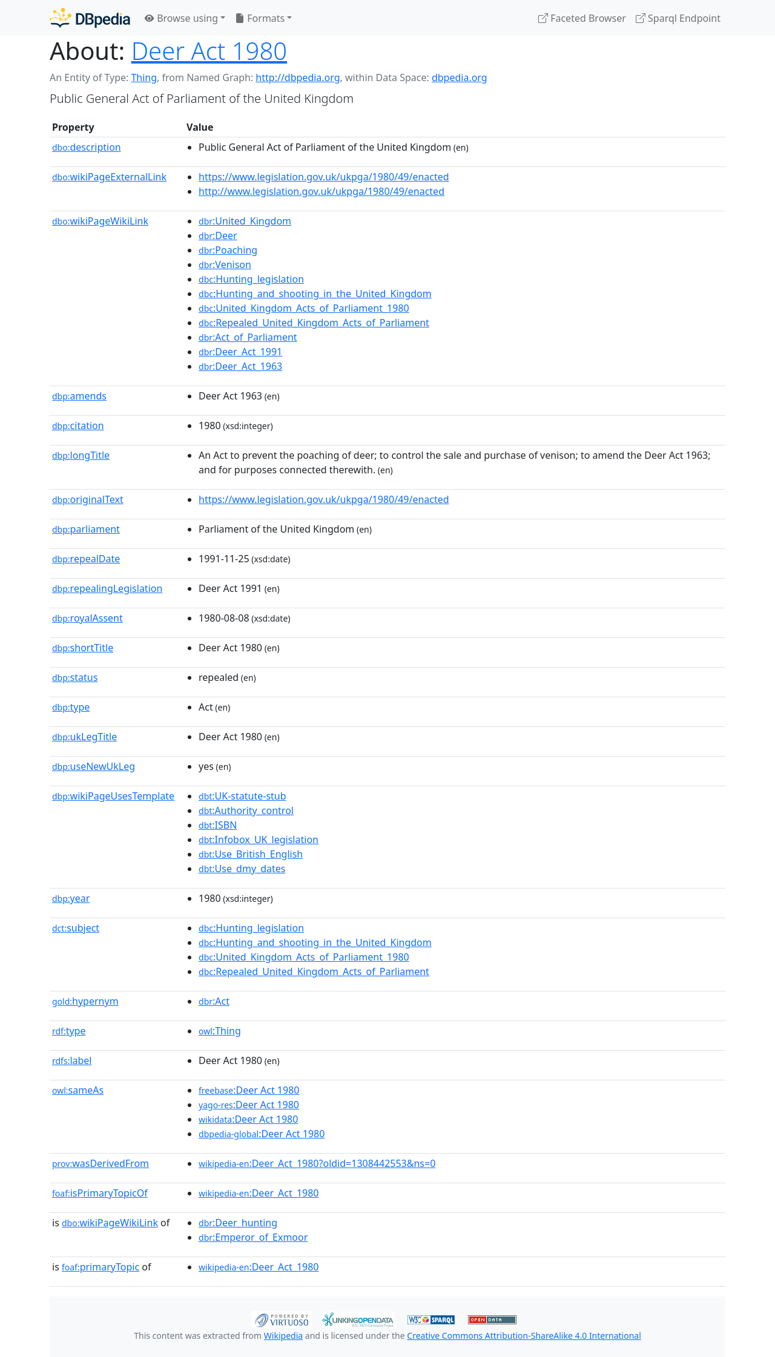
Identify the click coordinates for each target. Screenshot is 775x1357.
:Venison (225, 264)
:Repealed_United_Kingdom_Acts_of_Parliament (314, 322)
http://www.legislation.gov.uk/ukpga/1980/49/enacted (321, 191)
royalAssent (87, 618)
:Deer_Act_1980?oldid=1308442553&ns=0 (317, 1163)
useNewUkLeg (93, 766)
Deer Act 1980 (209, 50)
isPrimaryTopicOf (100, 1193)
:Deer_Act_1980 (258, 1193)
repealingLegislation (107, 588)
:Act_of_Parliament (248, 337)
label (72, 1060)
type (71, 707)
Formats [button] (260, 18)
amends (79, 395)
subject (75, 928)
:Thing (220, 1030)
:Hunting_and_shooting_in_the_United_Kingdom (315, 293)
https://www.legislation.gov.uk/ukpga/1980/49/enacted (324, 176)
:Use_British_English (251, 854)
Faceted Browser (582, 18)
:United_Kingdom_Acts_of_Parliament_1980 (304, 308)
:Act (214, 1001)
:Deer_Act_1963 (240, 366)
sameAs (78, 1090)
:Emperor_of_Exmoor (253, 1237)
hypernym (85, 1001)
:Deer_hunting (238, 1222)
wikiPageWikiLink (100, 221)
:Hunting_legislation (251, 279)
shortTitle (82, 647)
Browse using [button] (181, 18)
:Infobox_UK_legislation (258, 839)
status (74, 677)
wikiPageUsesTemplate (113, 796)
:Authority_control (246, 810)
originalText (88, 499)
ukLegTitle (84, 736)
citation (78, 425)
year (71, 898)
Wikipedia (283, 1335)
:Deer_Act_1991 (240, 351)
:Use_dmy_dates (242, 868)
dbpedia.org (459, 77)
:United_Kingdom (245, 221)
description (86, 147)
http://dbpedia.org (298, 77)
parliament (86, 529)
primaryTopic (100, 1266)
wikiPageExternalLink (109, 176)
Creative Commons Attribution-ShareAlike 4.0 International (524, 1335)
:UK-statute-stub (242, 796)
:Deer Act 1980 (249, 1090)
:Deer (218, 235)
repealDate (86, 558)
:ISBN (218, 825)
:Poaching (228, 250)
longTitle (81, 455)
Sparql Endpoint (678, 18)
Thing (144, 77)
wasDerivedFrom (100, 1163)
